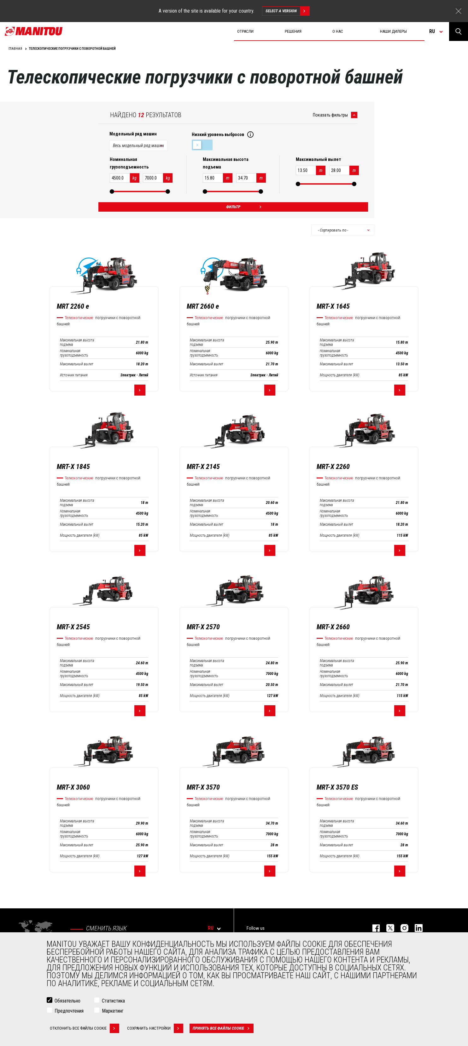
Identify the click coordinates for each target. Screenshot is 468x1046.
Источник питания (74, 375)
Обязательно (67, 1001)
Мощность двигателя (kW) (339, 375)
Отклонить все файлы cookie (84, 1028)
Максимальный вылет (76, 364)
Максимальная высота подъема (77, 342)
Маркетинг (113, 1011)
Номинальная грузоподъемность (74, 353)
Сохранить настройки (155, 1028)
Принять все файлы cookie (223, 1028)
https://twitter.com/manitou (387, 928)
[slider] (112, 191)
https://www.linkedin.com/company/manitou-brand (415, 928)
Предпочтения (69, 1011)
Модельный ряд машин (133, 133)
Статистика (113, 1001)
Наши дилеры (393, 31)
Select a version (287, 11)
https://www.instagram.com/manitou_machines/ (401, 928)
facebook (373, 928)
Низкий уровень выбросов (202, 145)
